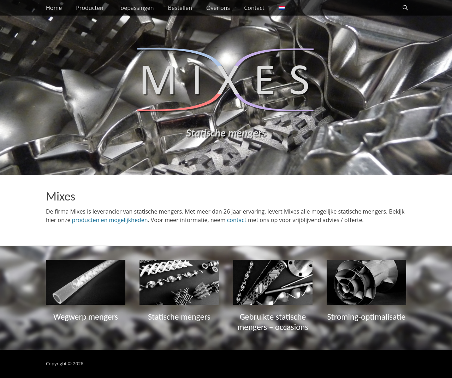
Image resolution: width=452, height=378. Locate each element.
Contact (254, 8)
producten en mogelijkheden (110, 220)
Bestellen (180, 8)
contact (236, 220)
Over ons (218, 8)
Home (54, 8)
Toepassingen (136, 8)
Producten (89, 8)
